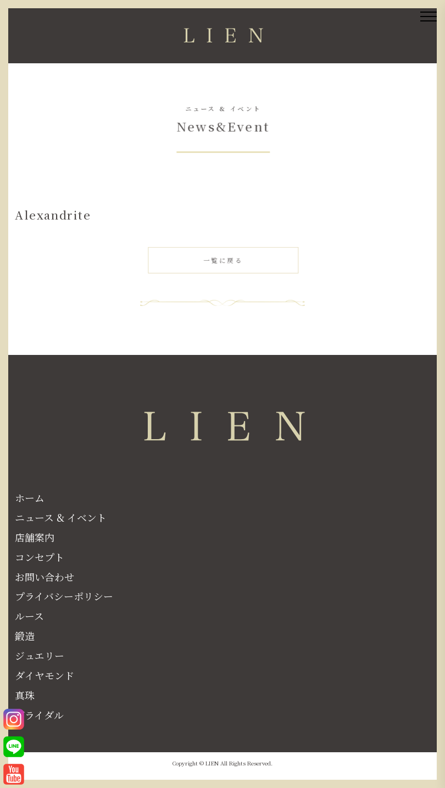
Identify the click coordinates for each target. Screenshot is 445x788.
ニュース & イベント (61, 517)
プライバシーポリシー (64, 596)
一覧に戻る (224, 260)
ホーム (29, 497)
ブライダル (39, 715)
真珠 (25, 695)
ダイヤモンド (44, 675)
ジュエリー (39, 655)
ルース (29, 616)
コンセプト (39, 557)
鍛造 (25, 635)
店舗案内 (34, 537)
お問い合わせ (44, 577)
